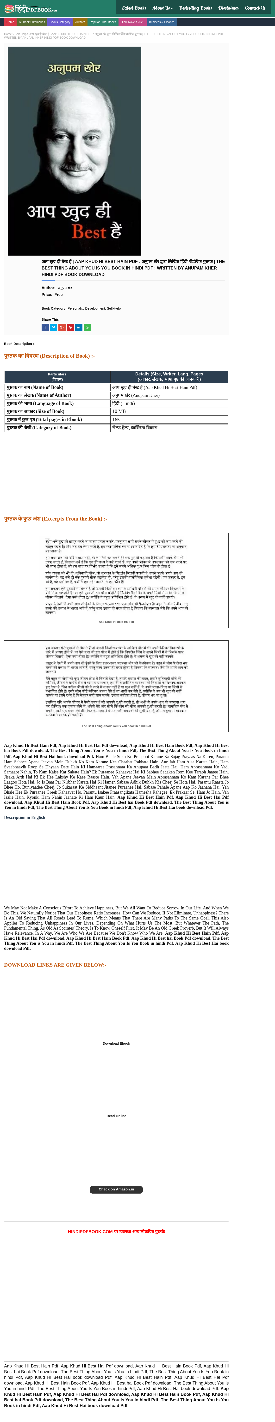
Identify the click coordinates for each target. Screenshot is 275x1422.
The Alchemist (216, 1322)
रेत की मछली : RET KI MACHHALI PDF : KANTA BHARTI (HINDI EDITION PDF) (238, 104)
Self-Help (24, 32)
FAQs (11, 1338)
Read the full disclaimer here (196, 1379)
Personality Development (119, 110)
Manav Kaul (149, 1322)
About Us (160, 8)
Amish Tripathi (150, 1328)
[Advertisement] (98, 284)
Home (14, 21)
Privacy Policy (84, 1317)
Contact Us (254, 8)
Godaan (212, 1333)
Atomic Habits (216, 1317)
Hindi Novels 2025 (136, 21)
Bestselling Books (194, 8)
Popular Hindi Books (107, 21)
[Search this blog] (223, 44)
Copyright (81, 1328)
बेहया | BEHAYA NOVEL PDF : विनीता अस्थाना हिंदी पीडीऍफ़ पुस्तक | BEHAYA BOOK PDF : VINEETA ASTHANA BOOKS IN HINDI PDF (241, 203)
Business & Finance (165, 21)
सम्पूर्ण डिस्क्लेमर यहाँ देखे (192, 1394)
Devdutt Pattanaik (153, 1333)
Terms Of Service (86, 1338)
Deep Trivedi (149, 1317)
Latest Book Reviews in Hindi (29, 1333)
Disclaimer (227, 8)
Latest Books (132, 8)
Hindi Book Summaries (24, 1328)
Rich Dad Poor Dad (220, 1328)
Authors (83, 21)
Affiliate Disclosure (87, 1333)
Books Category (63, 21)
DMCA (78, 1343)
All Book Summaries (36, 21)
